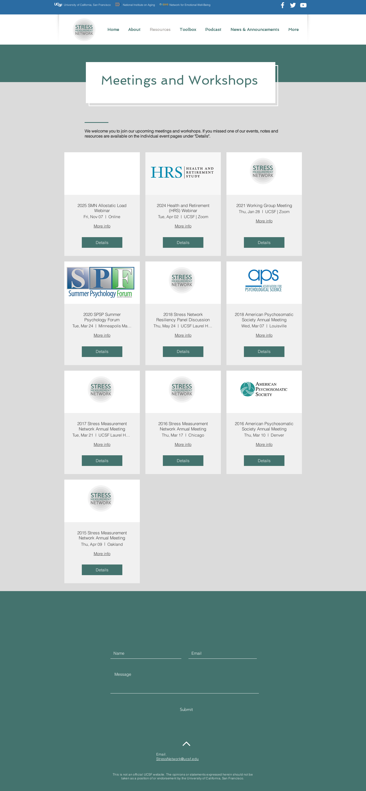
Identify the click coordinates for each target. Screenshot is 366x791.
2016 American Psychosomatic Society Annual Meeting (264, 426)
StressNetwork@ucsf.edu (177, 759)
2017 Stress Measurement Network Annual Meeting (102, 426)
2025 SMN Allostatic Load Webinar (102, 208)
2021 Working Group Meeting (264, 205)
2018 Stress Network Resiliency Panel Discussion (183, 317)
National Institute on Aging (139, 5)
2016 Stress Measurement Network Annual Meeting (183, 426)
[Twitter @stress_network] (293, 5)
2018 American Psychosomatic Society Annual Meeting (264, 317)
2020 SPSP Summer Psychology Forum (102, 317)
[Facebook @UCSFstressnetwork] (282, 5)
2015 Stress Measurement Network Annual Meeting (102, 535)
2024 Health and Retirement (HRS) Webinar (183, 208)
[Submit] (186, 709)
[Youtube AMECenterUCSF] (303, 5)
